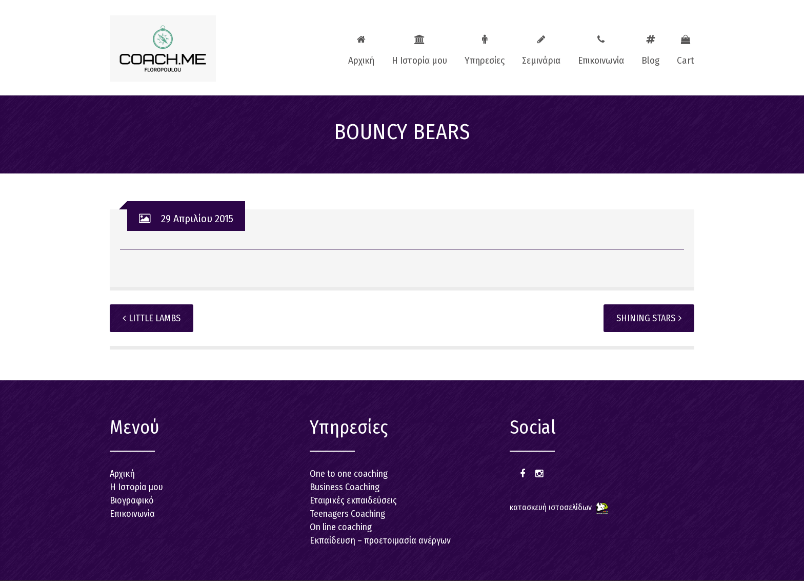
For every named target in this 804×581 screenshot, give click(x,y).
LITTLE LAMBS (151, 318)
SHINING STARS (648, 318)
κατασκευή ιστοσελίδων (551, 507)
